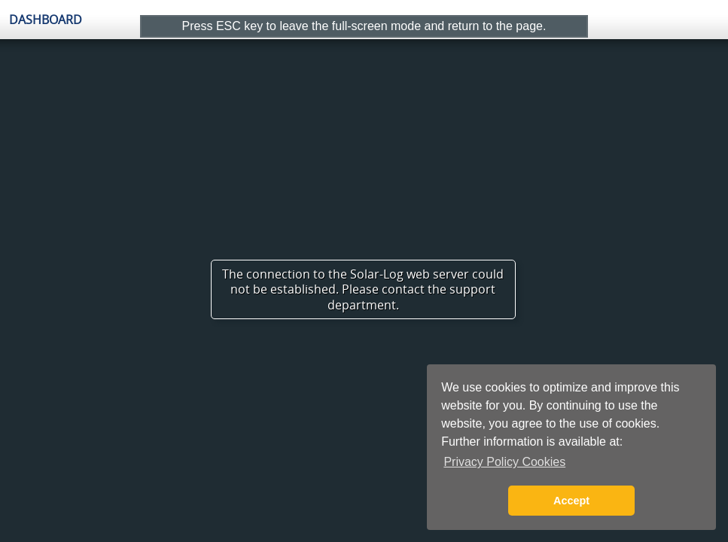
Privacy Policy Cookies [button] (504, 461)
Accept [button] (571, 501)
